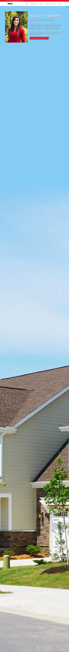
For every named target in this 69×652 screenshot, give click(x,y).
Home (27, 3)
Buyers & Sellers (53, 3)
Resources (46, 3)
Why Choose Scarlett (33, 3)
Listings (41, 3)
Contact (60, 3)
